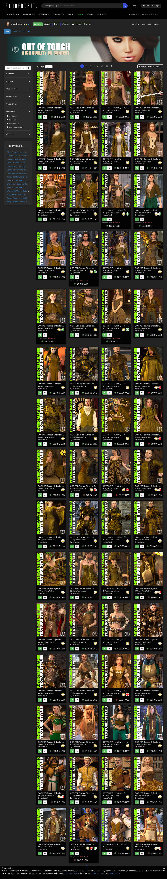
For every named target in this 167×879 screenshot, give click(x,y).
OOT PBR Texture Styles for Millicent (150, 159)
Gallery (66, 24)
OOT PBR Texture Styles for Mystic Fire (119, 639)
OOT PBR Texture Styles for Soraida (53, 384)
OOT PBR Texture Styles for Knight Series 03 (89, 691)
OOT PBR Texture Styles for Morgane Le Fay (121, 159)
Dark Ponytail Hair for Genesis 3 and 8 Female (25, 159)
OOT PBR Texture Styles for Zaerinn (53, 326)
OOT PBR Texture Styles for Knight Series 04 (57, 691)
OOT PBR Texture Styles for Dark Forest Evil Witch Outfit (126, 268)
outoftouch (44, 113)
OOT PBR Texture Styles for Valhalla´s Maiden (57, 210)
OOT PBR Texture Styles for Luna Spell (119, 588)
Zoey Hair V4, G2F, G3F (16, 195)
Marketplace (12, 15)
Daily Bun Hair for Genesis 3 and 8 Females (24, 173)
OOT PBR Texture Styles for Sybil (116, 108)
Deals (80, 15)
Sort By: (149, 66)
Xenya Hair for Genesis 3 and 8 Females (23, 202)
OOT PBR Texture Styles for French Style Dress (122, 691)
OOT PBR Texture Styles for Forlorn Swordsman (58, 793)
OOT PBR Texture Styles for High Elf (150, 742)
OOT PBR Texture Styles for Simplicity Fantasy (122, 210)
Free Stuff (29, 15)
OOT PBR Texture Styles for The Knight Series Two (124, 537)
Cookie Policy (96, 873)
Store (56, 24)
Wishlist (87, 24)
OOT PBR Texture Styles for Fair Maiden (87, 268)
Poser (90, 15)
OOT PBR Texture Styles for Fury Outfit (86, 844)
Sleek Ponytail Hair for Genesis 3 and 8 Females (26, 152)
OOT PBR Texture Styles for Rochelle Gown (56, 537)
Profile (47, 24)
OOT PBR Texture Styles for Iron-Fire (53, 435)
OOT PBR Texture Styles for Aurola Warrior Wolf (90, 326)
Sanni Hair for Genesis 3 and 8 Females (23, 170)
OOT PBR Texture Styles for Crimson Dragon (121, 435)
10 (102, 66)
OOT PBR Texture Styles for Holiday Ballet (120, 793)
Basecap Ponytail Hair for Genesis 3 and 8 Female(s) (28, 187)
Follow (37, 24)
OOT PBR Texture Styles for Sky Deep (54, 844)
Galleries (43, 15)
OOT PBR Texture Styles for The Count (86, 435)
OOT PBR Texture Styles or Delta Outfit (86, 486)
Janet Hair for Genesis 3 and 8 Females (22, 163)
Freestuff (76, 24)
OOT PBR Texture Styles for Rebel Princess (56, 742)
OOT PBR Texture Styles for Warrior (53, 108)
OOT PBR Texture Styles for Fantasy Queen (88, 108)
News (70, 15)
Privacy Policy (114, 873)
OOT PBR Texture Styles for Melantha (86, 742)
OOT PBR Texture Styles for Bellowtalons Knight (90, 384)
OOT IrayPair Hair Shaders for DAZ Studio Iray (25, 166)
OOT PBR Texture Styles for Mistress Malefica (57, 639)
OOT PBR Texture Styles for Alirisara (118, 742)
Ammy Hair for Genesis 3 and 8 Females (23, 177)
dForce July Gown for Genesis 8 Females (23, 184)
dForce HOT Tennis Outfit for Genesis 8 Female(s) (27, 191)
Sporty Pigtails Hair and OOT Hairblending (23, 198)
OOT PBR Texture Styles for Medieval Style (56, 268)
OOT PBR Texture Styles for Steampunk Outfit (121, 844)
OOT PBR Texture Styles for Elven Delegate (88, 159)
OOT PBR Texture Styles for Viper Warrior (88, 639)
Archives (26, 31)
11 (107, 66)
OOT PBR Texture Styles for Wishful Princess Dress (124, 326)
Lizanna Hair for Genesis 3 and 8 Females (23, 156)
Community (58, 15)
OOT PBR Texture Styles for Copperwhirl (55, 588)
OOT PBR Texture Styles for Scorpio (85, 537)
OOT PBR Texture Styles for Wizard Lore (55, 486)
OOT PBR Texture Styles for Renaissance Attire (90, 793)
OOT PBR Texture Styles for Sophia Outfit (87, 588)
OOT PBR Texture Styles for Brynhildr (150, 108)
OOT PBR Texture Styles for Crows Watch (120, 384)
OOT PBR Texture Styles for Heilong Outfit (120, 486)
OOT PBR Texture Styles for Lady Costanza (56, 159)
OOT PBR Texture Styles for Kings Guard (87, 210)
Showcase (16, 31)
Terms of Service (72, 873)
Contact (101, 15)
